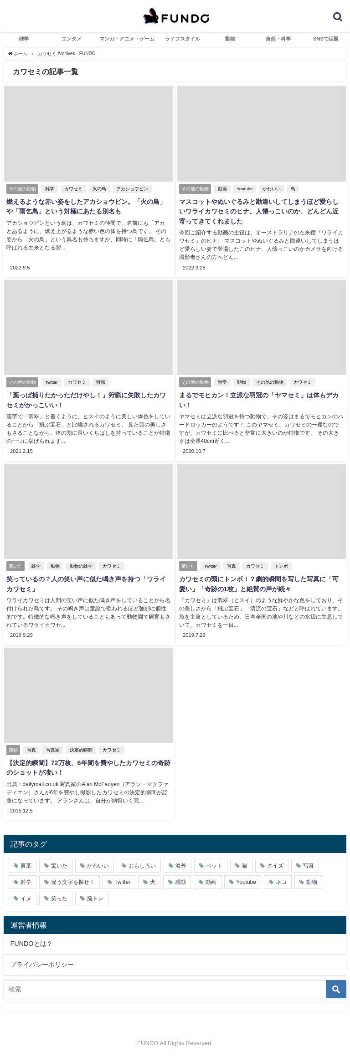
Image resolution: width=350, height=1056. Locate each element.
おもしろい (142, 862)
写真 (230, 565)
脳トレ (95, 895)
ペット (214, 862)
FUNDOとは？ (31, 941)
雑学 (24, 38)
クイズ (275, 862)
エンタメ (72, 38)
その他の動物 (269, 382)
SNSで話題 (326, 38)
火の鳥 (98, 189)
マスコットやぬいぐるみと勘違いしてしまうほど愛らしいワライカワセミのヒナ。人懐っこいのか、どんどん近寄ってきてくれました (261, 211)
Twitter (50, 382)
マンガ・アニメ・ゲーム (126, 38)
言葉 (26, 862)
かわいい (271, 189)
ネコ (281, 879)
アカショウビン (131, 189)
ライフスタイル (182, 38)
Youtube (244, 189)
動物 (230, 38)
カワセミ (72, 189)
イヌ (26, 895)
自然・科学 (278, 38)
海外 (180, 862)
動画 (221, 189)
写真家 (52, 748)
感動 (180, 879)
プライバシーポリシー (42, 961)
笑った (59, 895)
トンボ (280, 565)
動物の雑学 (80, 565)
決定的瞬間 (80, 748)
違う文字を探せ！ (73, 879)
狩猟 (99, 382)
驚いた (59, 862)
